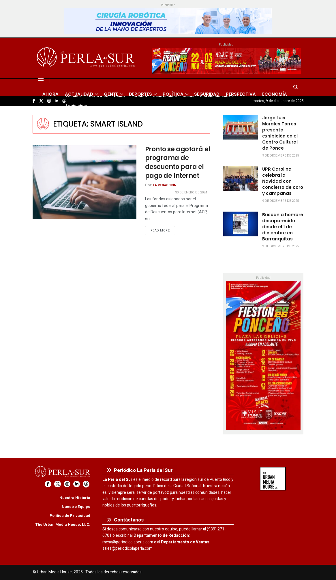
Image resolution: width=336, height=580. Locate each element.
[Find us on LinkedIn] (76, 484)
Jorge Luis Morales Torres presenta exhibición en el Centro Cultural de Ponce (280, 133)
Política (173, 94)
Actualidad (79, 94)
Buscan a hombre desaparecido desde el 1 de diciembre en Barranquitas (282, 227)
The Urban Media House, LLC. (62, 524)
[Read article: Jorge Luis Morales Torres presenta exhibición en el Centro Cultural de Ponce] (240, 127)
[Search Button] (295, 87)
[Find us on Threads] (86, 484)
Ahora (50, 94)
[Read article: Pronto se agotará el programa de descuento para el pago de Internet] (84, 182)
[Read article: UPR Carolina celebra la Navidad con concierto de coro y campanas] (240, 178)
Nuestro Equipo (76, 506)
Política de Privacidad (70, 515)
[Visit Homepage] (87, 58)
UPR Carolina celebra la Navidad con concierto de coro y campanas (282, 181)
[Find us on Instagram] (67, 484)
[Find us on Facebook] (48, 484)
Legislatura (76, 106)
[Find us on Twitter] (57, 484)
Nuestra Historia (74, 497)
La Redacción (164, 185)
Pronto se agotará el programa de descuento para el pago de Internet (177, 162)
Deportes (140, 94)
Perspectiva (241, 94)
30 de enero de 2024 (191, 192)
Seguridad (206, 94)
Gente (111, 94)
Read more (163, 230)
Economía (274, 94)
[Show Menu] (41, 79)
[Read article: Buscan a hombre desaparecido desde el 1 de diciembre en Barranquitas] (240, 224)
